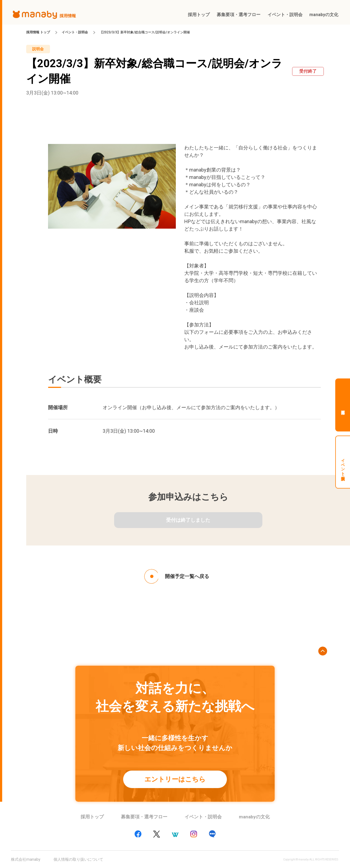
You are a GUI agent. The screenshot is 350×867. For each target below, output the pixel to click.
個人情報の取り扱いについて (78, 859)
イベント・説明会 (75, 32)
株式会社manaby (25, 859)
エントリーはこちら (175, 779)
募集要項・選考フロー (144, 816)
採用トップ (92, 816)
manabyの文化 (254, 816)
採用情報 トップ (38, 32)
